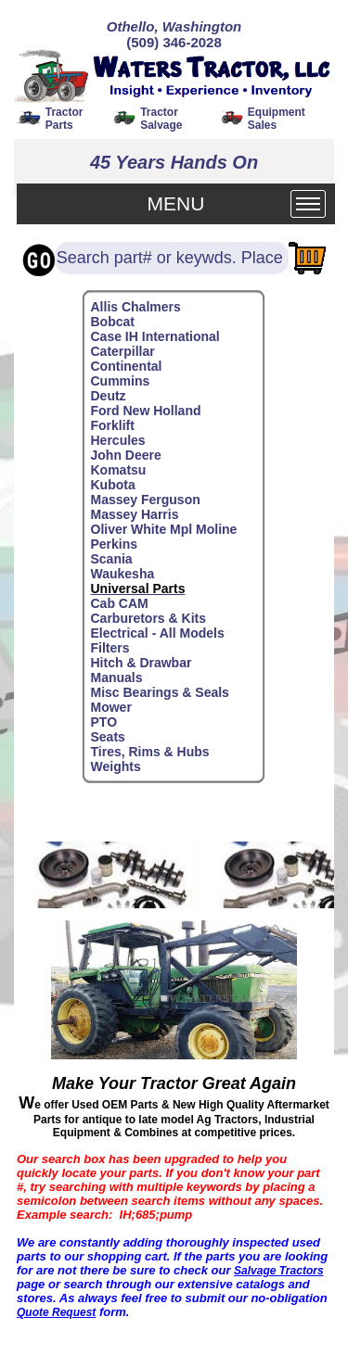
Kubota (113, 484)
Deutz (108, 395)
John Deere (126, 455)
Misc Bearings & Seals (160, 692)
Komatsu (119, 469)
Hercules (118, 440)
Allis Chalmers (136, 306)
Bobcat (113, 321)
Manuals (117, 677)
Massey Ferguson (145, 499)
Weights (116, 766)
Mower (111, 707)
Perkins (114, 544)
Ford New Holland (146, 410)
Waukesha (123, 573)
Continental (126, 366)
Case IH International (155, 336)
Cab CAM (119, 603)
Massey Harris (135, 514)
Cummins (120, 381)
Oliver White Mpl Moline (164, 529)
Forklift (113, 425)
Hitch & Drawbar (141, 662)
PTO (104, 722)
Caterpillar (123, 351)
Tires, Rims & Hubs (150, 751)
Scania (112, 558)
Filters (110, 647)
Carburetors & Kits (148, 618)
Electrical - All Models (158, 633)
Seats (108, 736)
